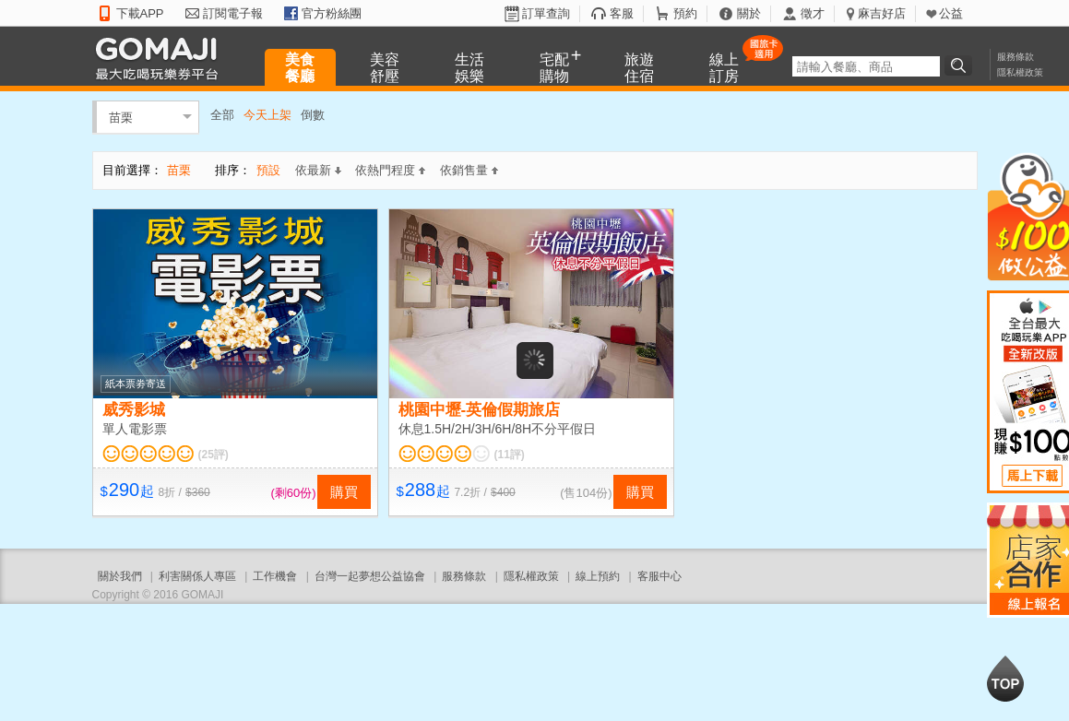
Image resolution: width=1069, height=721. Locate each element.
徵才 (813, 13)
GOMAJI (161, 58)
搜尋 (961, 65)
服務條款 (1015, 57)
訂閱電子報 (233, 13)
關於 (749, 13)
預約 (685, 13)
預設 (268, 170)
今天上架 (267, 115)
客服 (622, 13)
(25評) (213, 454)
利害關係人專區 (197, 576)
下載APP (140, 13)
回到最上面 (1005, 679)
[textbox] (866, 66)
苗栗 (121, 117)
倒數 (313, 115)
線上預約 (598, 576)
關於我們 (120, 576)
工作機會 (275, 576)
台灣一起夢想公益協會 (370, 576)
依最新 (318, 170)
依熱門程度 (390, 170)
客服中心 (659, 576)
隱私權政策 (1020, 72)
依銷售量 (469, 170)
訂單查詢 (546, 13)
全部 (222, 115)
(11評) (509, 454)
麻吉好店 (882, 13)
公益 (951, 13)
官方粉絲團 (332, 13)
